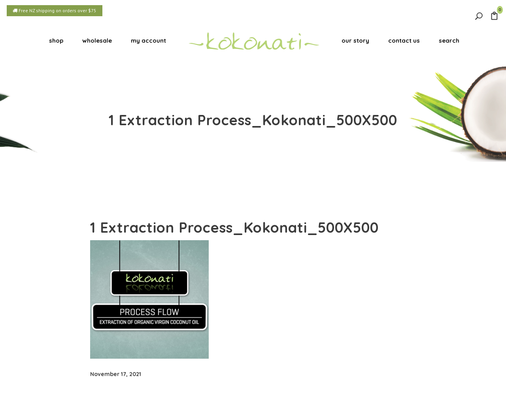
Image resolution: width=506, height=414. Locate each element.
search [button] (449, 40)
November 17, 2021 (115, 374)
